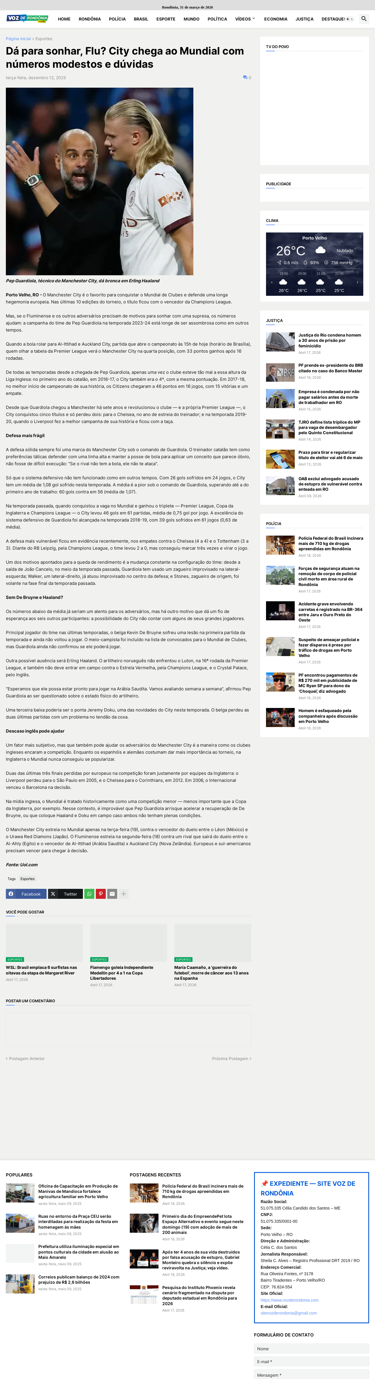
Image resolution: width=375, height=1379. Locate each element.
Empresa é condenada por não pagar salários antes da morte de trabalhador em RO (329, 397)
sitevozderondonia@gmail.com (289, 1313)
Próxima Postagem (230, 1058)
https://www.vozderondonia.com (290, 1300)
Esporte (165, 18)
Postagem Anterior (27, 1058)
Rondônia (90, 18)
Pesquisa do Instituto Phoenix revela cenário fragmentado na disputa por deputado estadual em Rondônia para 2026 (199, 1295)
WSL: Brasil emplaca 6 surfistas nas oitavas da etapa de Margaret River (41, 970)
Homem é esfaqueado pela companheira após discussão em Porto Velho (328, 716)
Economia (275, 18)
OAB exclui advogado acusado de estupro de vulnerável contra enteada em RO (330, 484)
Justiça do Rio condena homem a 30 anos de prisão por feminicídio (330, 340)
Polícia (117, 18)
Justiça (304, 18)
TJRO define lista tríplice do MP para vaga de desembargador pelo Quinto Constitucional (329, 427)
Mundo (192, 18)
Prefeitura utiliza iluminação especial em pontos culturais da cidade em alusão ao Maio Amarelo (78, 1251)
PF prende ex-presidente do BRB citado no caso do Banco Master (331, 368)
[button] (350, 19)
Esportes (43, 39)
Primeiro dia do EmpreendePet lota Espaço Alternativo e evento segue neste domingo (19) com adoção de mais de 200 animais (202, 1224)
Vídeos (243, 18)
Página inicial (18, 39)
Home (64, 18)
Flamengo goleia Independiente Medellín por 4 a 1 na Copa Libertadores (121, 972)
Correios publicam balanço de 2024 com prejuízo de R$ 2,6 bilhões (79, 1279)
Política (217, 18)
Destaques (334, 18)
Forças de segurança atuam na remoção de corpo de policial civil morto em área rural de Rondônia (329, 576)
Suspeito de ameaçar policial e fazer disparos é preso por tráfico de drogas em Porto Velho (329, 647)
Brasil (141, 18)
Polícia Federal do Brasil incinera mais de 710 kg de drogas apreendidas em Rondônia (331, 543)
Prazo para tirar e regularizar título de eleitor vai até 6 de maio (331, 455)
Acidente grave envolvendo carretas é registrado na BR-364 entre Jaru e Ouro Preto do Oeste (330, 611)
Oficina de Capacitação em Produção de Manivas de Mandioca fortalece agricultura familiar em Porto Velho (78, 1191)
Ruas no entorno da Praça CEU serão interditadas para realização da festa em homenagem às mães (78, 1221)
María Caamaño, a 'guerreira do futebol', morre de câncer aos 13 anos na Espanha (211, 972)
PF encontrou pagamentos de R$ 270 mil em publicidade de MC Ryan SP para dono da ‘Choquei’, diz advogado (328, 683)
